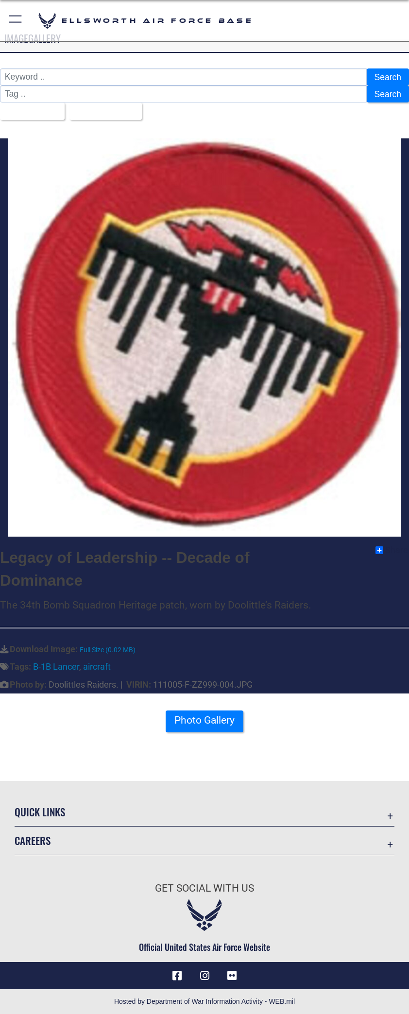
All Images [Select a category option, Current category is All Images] (29, 111)
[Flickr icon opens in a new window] (231, 975)
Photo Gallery (204, 720)
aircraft (97, 667)
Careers (33, 840)
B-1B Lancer (56, 667)
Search (388, 77)
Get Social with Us (204, 888)
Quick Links (40, 811)
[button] (16, 20)
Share (391, 550)
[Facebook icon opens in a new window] (177, 975)
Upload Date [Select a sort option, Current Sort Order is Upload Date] (102, 111)
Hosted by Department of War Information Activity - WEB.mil (204, 1001)
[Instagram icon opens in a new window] (204, 975)
